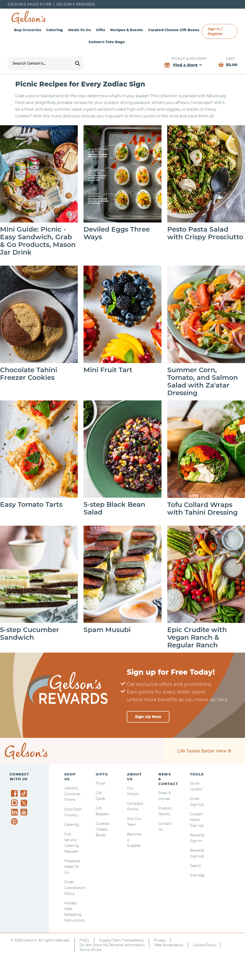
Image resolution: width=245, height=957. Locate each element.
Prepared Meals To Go (72, 867)
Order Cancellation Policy (74, 888)
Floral (100, 783)
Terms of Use (90, 950)
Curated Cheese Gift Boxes (173, 30)
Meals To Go (79, 30)
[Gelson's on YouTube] (24, 813)
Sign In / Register (215, 31)
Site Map (197, 875)
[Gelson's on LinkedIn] (15, 812)
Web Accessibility (168, 945)
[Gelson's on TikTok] (24, 794)
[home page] (28, 17)
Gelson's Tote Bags (107, 42)
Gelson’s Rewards (75, 4)
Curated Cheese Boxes (102, 829)
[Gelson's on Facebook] (15, 793)
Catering (54, 30)
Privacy (160, 940)
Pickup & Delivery (189, 58)
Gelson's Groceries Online (72, 794)
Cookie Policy (204, 945)
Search (195, 866)
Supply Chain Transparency (121, 940)
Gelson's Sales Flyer (29, 4)
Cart (230, 58)
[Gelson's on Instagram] (15, 802)
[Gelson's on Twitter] (24, 803)
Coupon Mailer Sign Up (196, 820)
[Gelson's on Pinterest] (15, 821)
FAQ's (84, 940)
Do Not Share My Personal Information (112, 945)
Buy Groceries (27, 30)
